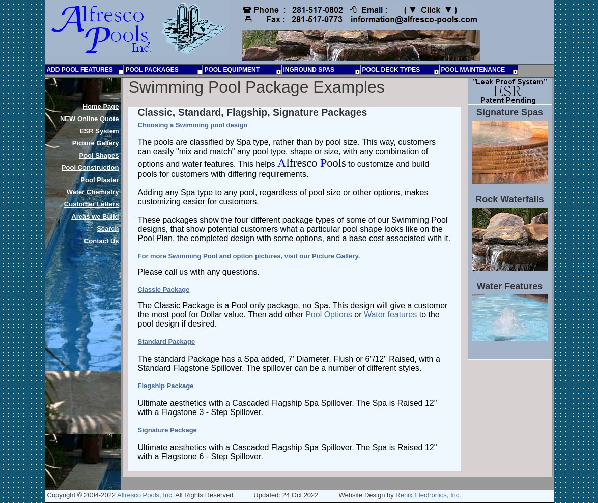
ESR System (99, 131)
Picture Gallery (335, 256)
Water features (390, 314)
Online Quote (89, 119)
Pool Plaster (99, 180)
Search (108, 228)
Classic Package (164, 289)
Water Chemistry (93, 192)
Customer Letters (91, 204)
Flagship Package (166, 386)
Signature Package (167, 430)
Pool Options (328, 314)
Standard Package (166, 341)
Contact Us (101, 241)
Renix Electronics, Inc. (428, 495)
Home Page (101, 106)
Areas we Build (95, 216)
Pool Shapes (99, 155)
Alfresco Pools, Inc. (145, 495)
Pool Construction (90, 167)
